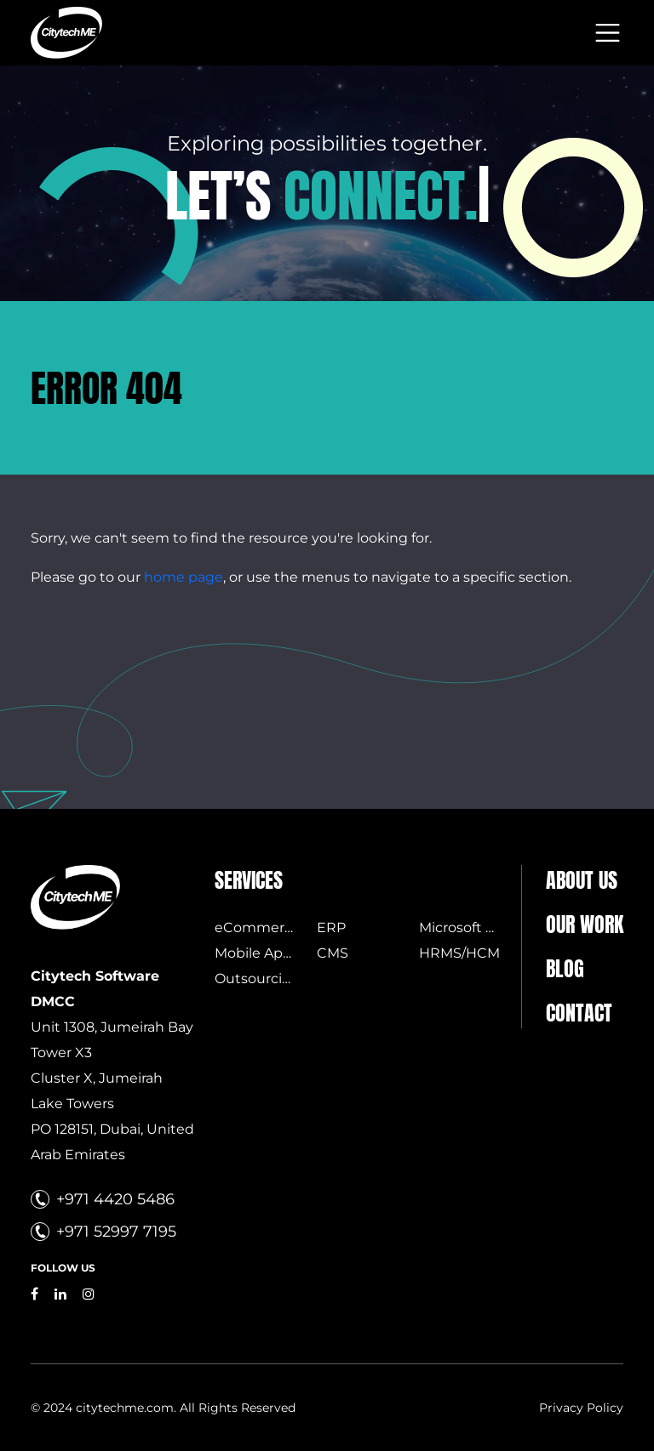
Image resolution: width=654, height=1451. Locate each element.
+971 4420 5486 (115, 1199)
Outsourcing (258, 978)
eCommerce (258, 927)
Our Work (584, 924)
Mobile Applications (281, 953)
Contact (579, 1013)
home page (183, 577)
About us (581, 880)
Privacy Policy (581, 1407)
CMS (332, 953)
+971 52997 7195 (116, 1231)
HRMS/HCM (459, 953)
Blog (565, 968)
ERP (331, 927)
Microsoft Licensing (485, 927)
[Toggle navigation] (607, 32)
